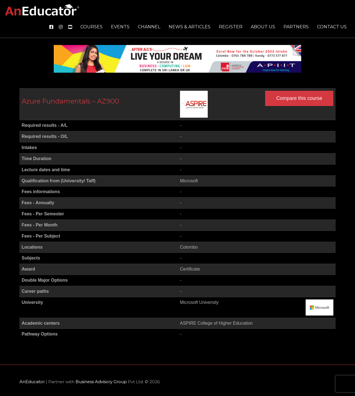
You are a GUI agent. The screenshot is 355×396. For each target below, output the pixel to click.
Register (230, 26)
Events (120, 26)
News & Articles (190, 26)
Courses (91, 26)
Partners (296, 26)
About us (263, 26)
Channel (149, 26)
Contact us (332, 26)
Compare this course (299, 98)
